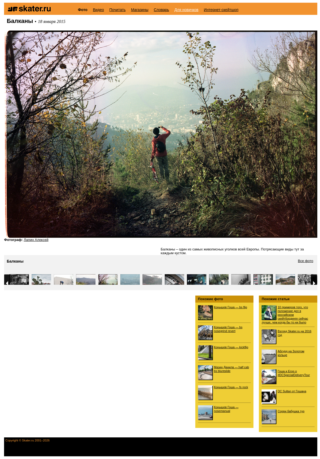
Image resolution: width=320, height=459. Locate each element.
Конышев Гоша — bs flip (230, 307)
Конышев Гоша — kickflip (231, 347)
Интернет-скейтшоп (221, 10)
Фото (82, 10)
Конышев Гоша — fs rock (231, 387)
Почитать (117, 10)
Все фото (305, 261)
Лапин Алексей (36, 240)
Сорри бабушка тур (291, 411)
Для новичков (186, 10)
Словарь (161, 10)
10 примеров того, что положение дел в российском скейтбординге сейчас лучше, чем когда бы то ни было (285, 315)
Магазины (139, 10)
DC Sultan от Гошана (292, 391)
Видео (98, 10)
